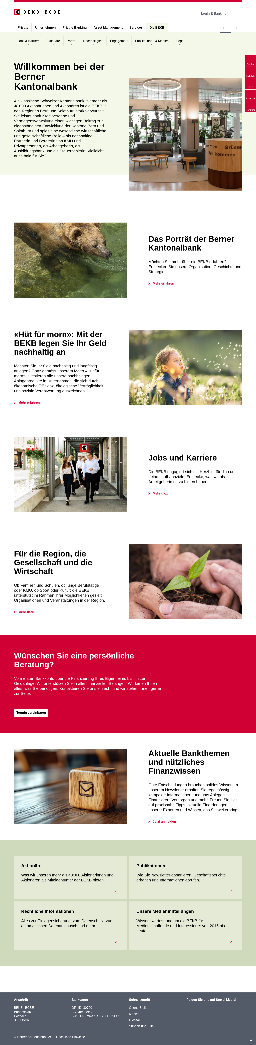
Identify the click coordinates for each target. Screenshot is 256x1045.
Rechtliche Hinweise (70, 1037)
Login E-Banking (216, 13)
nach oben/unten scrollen (251, 1040)
